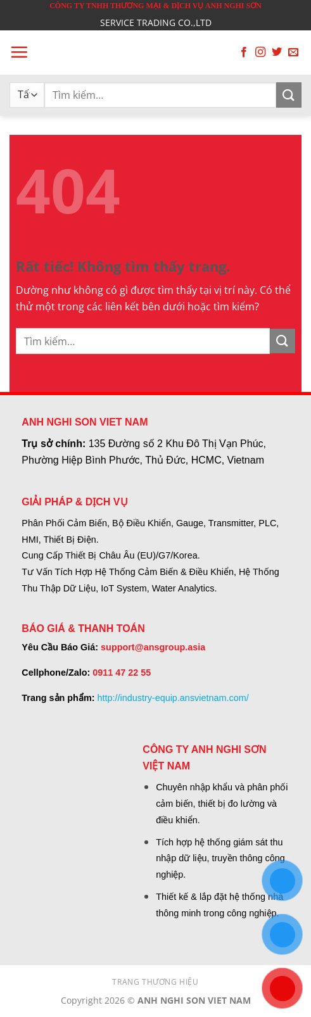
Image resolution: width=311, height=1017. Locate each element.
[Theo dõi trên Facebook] (244, 52)
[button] (19, 52)
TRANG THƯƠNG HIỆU (155, 981)
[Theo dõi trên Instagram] (260, 52)
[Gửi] (288, 94)
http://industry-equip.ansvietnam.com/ (172, 698)
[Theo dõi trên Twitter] (277, 52)
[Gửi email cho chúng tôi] (293, 52)
